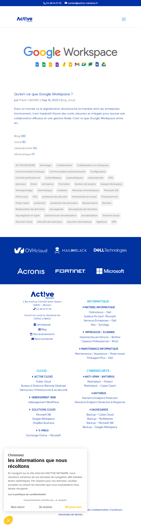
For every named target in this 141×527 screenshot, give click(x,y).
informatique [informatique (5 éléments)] (45, 190)
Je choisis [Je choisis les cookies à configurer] (45, 507)
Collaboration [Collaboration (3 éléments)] (64, 165)
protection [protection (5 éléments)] (39, 203)
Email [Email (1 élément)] (34, 184)
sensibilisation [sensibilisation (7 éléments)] (89, 215)
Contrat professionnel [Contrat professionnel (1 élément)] (28, 177)
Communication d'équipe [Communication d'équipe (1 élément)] (30, 171)
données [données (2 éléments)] (21, 184)
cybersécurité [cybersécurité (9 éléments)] (95, 177)
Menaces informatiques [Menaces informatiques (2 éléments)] (85, 190)
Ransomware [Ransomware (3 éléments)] (89, 203)
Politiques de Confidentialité (92, 509)
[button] (8, 520)
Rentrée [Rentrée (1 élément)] (106, 203)
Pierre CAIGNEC (29, 100)
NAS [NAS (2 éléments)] (35, 196)
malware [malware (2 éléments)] (62, 190)
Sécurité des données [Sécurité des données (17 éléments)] (49, 221)
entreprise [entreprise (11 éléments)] (48, 184)
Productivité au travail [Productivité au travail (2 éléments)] (84, 196)
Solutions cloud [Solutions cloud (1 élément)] (110, 215)
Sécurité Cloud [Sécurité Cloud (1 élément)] (24, 221)
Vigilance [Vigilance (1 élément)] (101, 221)
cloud (71, 100)
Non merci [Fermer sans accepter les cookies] (17, 507)
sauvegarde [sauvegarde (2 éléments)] (56, 209)
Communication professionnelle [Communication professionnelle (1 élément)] (67, 171)
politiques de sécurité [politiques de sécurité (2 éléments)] (54, 196)
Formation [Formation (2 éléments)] (64, 184)
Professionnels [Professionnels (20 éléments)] (109, 196)
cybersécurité (23, 148)
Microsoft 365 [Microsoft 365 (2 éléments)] (111, 190)
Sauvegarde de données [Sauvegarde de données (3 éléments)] (82, 209)
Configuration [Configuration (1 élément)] (98, 171)
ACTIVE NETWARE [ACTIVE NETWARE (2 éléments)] (25, 165)
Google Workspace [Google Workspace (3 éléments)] (111, 184)
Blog (63, 100)
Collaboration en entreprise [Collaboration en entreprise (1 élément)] (93, 165)
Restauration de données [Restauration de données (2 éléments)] (30, 209)
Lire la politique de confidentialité (27, 494)
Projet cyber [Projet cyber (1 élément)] (22, 203)
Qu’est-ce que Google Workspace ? (43, 94)
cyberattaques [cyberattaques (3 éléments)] (74, 177)
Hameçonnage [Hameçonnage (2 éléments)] (24, 190)
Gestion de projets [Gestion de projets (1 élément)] (85, 184)
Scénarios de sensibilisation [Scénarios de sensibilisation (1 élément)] (60, 215)
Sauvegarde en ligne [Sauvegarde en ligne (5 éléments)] (28, 215)
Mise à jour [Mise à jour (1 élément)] (22, 196)
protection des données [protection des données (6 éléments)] (64, 203)
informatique (22, 154)
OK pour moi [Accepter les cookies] (73, 507)
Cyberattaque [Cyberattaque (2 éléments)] (53, 177)
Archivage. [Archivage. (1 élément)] (46, 165)
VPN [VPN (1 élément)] (114, 221)
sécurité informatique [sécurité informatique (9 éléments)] (79, 221)
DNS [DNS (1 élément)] (110, 177)
